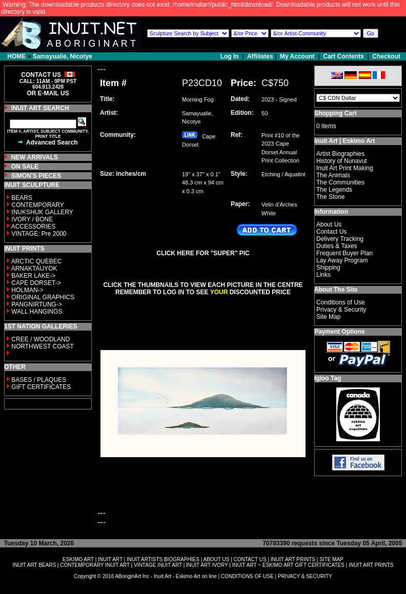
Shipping (328, 267)
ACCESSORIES (33, 226)
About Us (328, 224)
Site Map (328, 316)
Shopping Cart (335, 113)
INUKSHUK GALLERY (42, 212)
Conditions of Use (340, 302)
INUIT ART (110, 559)
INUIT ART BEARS (34, 565)
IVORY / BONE (32, 219)
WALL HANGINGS (36, 311)
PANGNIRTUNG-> (36, 304)
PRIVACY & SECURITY (305, 576)
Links (323, 274)
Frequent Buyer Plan (344, 253)
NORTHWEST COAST (42, 346)
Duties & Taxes (336, 246)
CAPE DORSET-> (35, 282)
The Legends (334, 189)
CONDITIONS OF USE (247, 576)
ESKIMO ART (78, 559)
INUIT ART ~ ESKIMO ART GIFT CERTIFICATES (288, 565)
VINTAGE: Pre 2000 (38, 233)
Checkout (386, 56)
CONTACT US (250, 559)
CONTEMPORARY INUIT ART (95, 565)
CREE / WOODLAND (40, 339)
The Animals (333, 175)
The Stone (330, 196)
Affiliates (260, 56)
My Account (297, 56)
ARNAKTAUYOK (34, 268)
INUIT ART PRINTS (293, 559)
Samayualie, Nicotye (62, 56)
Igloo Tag (327, 378)
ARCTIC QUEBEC (36, 261)
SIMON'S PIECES (36, 175)
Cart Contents (343, 56)
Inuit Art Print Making (344, 168)
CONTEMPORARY (37, 205)
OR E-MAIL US (48, 93)
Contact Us (331, 231)
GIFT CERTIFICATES (41, 387)
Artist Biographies (340, 153)
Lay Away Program (342, 260)
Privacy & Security (341, 309)
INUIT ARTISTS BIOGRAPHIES (163, 559)
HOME (16, 56)
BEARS (21, 197)
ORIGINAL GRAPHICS (42, 297)
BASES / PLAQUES (38, 379)
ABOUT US (216, 559)
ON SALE (24, 166)
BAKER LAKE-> (33, 275)
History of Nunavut (341, 161)
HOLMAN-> (27, 290)
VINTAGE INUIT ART (158, 565)
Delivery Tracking (339, 238)
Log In (230, 56)
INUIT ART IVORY (207, 565)
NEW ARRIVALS (34, 157)
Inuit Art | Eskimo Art (344, 141)
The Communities (340, 182)
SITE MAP (331, 559)
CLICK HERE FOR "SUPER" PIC (202, 253)
